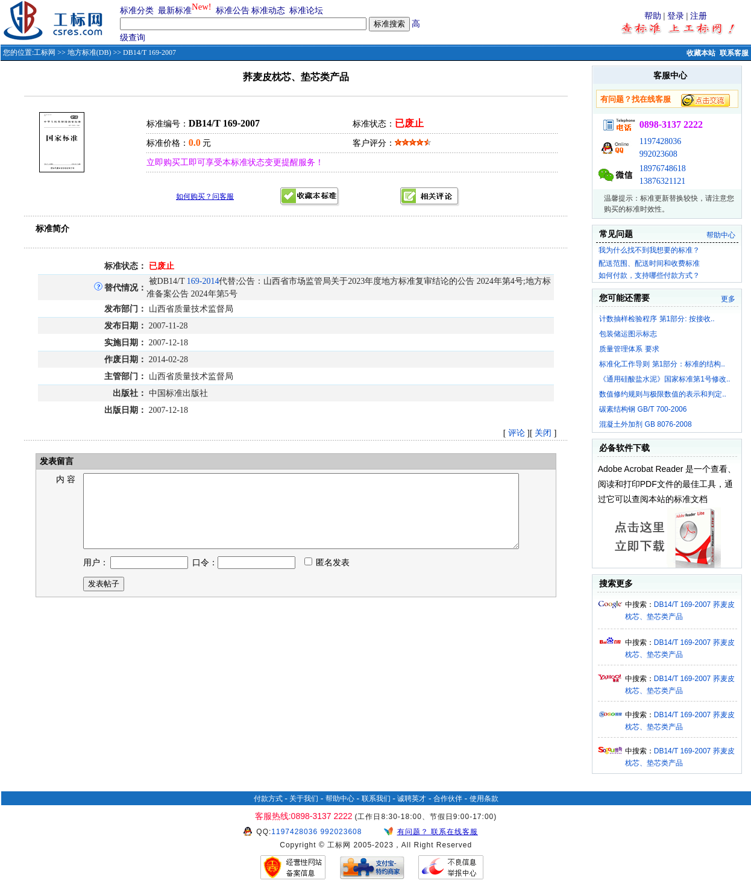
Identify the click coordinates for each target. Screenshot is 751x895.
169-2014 (203, 281)
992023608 (658, 154)
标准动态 (268, 10)
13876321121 (662, 181)
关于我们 (303, 798)
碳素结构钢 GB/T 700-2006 (643, 409)
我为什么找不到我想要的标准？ (649, 250)
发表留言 (55, 461)
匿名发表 (327, 577)
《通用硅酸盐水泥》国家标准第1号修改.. (664, 379)
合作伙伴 (447, 798)
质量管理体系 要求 (629, 349)
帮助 (652, 15)
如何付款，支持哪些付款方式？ (649, 275)
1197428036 (660, 141)
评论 (516, 433)
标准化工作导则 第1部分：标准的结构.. (662, 364)
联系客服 (734, 53)
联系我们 (376, 798)
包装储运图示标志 (628, 334)
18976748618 (662, 168)
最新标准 (175, 10)
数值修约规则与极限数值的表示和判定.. (662, 394)
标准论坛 (306, 10)
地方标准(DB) (90, 52)
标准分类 (137, 10)
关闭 (543, 433)
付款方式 (268, 798)
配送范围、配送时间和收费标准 (649, 263)
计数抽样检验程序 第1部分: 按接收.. (656, 319)
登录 (675, 15)
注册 (698, 15)
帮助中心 (720, 235)
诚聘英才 (411, 798)
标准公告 (233, 10)
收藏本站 (701, 53)
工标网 (44, 52)
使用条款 (484, 798)
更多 (728, 299)
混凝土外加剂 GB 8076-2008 (645, 424)
